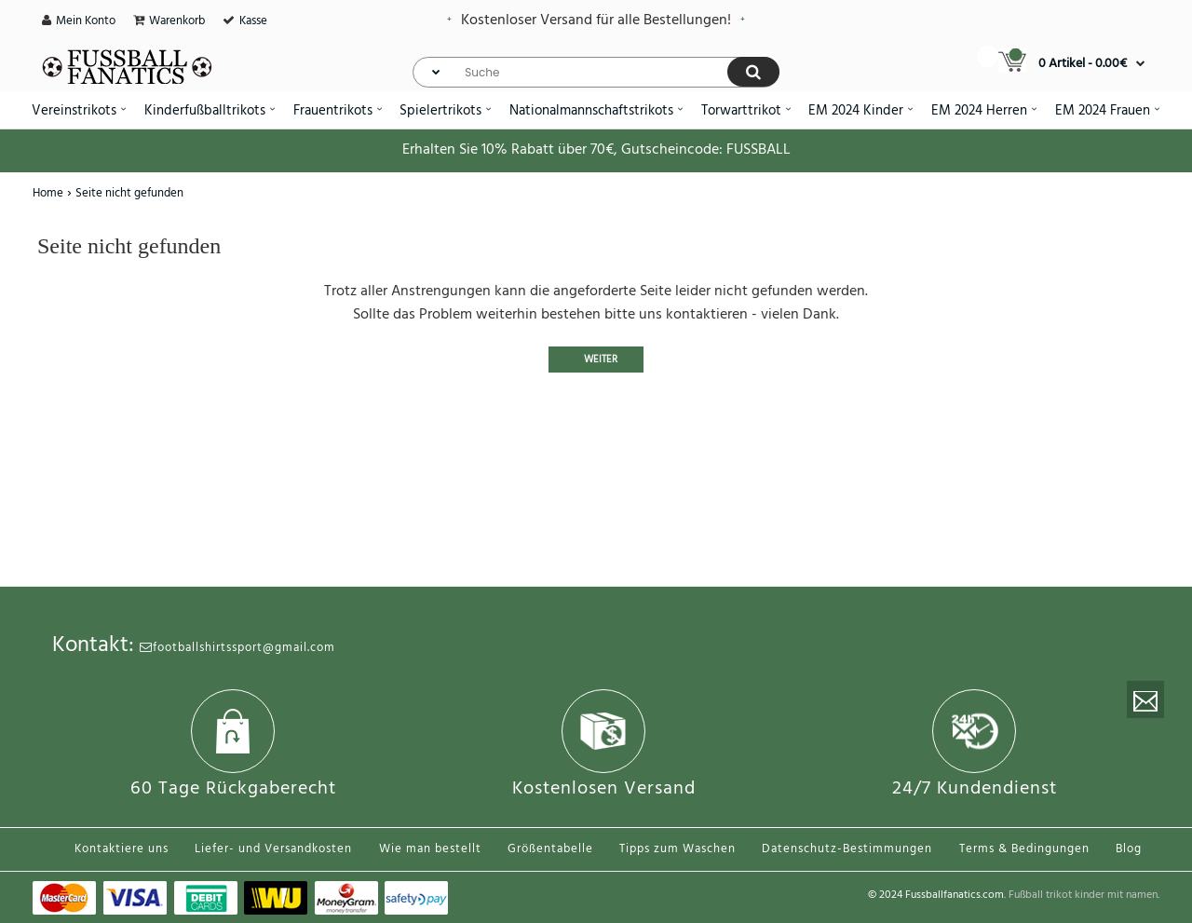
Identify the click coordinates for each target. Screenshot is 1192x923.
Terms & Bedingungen (1024, 849)
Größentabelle (550, 849)
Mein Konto (85, 21)
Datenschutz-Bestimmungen (847, 849)
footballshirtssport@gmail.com (237, 648)
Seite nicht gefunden (129, 193)
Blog (1129, 849)
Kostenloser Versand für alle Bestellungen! (596, 20)
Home (48, 193)
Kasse (253, 21)
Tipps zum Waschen (677, 849)
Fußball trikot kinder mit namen (1083, 895)
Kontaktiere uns (121, 849)
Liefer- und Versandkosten (273, 849)
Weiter (600, 359)
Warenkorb (177, 21)
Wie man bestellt (430, 849)
